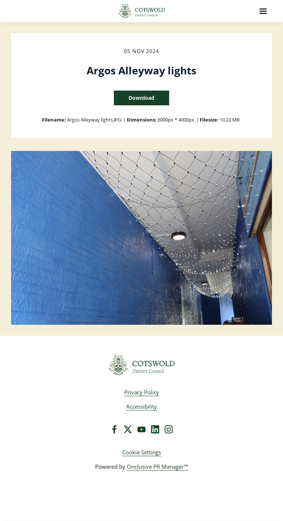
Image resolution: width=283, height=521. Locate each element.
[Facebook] (114, 429)
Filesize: (209, 119)
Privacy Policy (141, 392)
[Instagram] (169, 429)
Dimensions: (142, 119)
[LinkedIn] (155, 429)
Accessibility (141, 406)
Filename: (54, 119)
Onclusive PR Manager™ (157, 466)
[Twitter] (128, 429)
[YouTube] (141, 429)
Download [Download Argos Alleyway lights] (141, 97)
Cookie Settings (141, 452)
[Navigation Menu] (263, 11)
